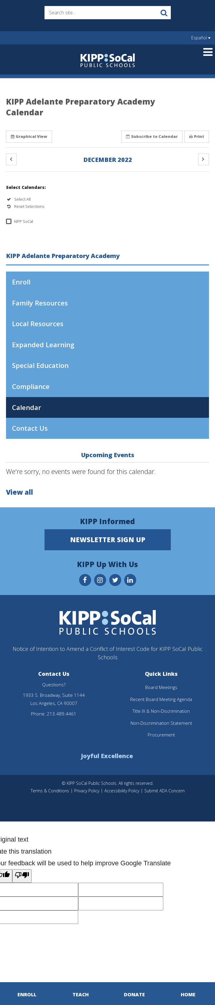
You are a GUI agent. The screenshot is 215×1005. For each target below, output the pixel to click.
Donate (134, 994)
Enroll (34, 284)
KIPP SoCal (23, 221)
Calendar (26, 407)
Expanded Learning (43, 344)
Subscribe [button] (152, 136)
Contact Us (30, 428)
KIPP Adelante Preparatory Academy (63, 256)
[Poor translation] (22, 876)
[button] (11, 159)
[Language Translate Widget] (200, 37)
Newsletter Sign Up (107, 539)
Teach (80, 994)
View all (19, 491)
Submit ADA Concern (164, 791)
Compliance (31, 386)
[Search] (164, 12)
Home (188, 994)
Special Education (40, 365)
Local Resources (37, 323)
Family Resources (40, 302)
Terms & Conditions (50, 791)
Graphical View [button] (29, 136)
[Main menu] (208, 51)
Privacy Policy (86, 791)
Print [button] (196, 136)
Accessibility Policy (121, 791)
